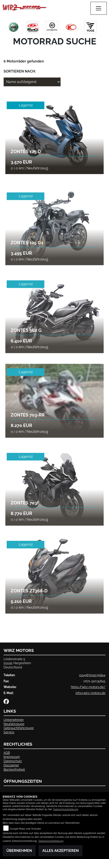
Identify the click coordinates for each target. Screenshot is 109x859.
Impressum (12, 757)
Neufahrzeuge (14, 724)
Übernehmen (19, 851)
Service (9, 732)
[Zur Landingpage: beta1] (32, 27)
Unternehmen (14, 720)
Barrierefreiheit (14, 769)
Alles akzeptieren (60, 851)
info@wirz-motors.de (90, 693)
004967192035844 (92, 675)
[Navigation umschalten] (98, 8)
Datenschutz (13, 761)
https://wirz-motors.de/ (88, 687)
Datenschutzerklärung (65, 809)
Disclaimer (11, 765)
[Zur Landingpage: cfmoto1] (52, 27)
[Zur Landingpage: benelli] (13, 27)
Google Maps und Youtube (25, 828)
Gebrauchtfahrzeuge (19, 728)
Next (103, 28)
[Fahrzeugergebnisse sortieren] (32, 81)
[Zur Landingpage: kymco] (71, 27)
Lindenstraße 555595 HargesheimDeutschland (17, 663)
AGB (7, 753)
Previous (6, 28)
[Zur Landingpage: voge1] (90, 27)
